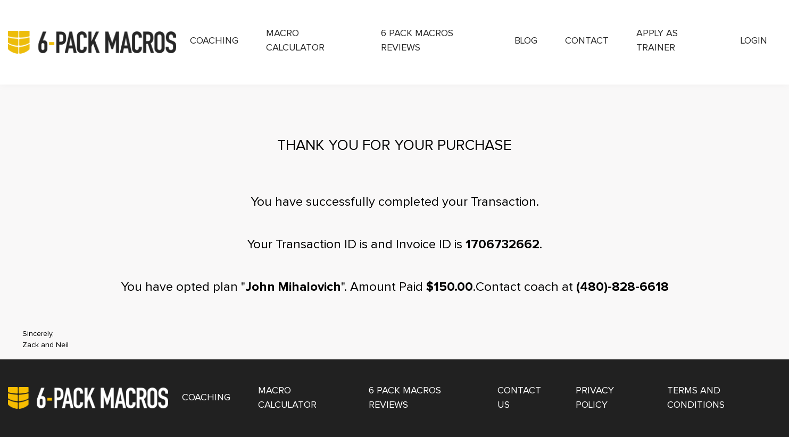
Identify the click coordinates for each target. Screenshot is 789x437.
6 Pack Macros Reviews (417, 41)
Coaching (214, 41)
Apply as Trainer (657, 41)
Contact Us (519, 398)
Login (754, 41)
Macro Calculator (295, 41)
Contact (587, 41)
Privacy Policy (595, 398)
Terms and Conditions (696, 398)
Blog (525, 41)
